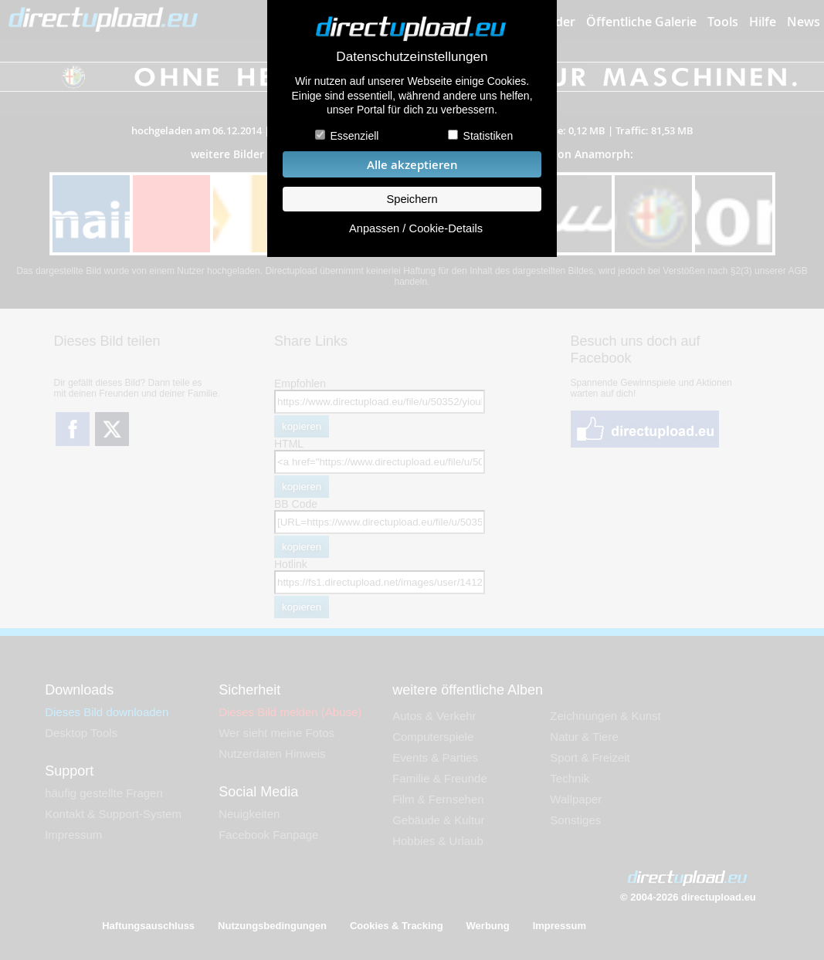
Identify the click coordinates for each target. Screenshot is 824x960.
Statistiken (488, 136)
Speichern (411, 199)
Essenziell (354, 136)
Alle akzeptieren (412, 164)
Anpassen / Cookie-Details (416, 228)
